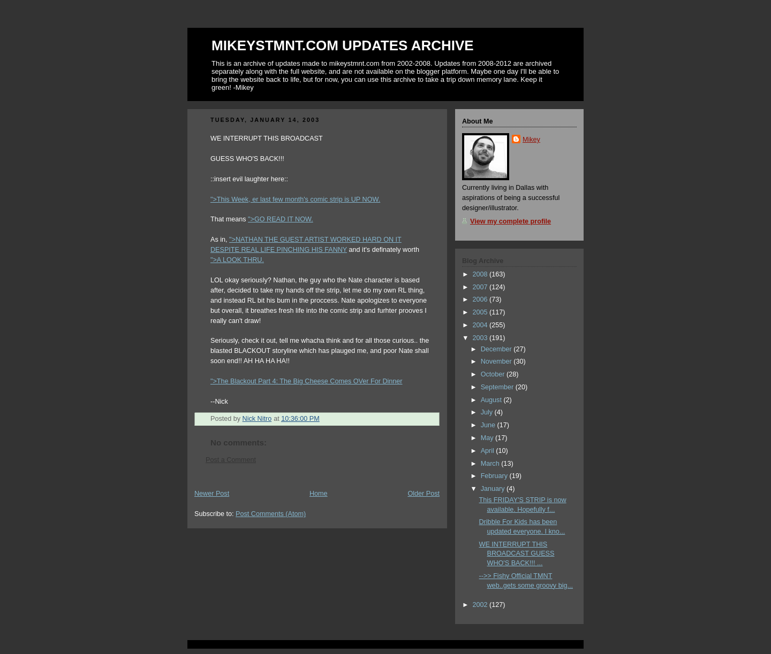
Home (318, 493)
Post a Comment (231, 460)
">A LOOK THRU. (237, 260)
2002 (481, 605)
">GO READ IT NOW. (280, 219)
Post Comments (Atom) (271, 514)
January (494, 489)
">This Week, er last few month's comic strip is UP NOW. (295, 199)
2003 (481, 338)
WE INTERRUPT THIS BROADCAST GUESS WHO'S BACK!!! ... (517, 554)
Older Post (423, 493)
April (488, 451)
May (488, 438)
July (488, 412)
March (491, 463)
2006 (481, 299)
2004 (481, 325)
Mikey (531, 139)
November (497, 361)
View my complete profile (510, 221)
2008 (481, 274)
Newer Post (211, 493)
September (498, 387)
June (489, 425)
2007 (481, 287)
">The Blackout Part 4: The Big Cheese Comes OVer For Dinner (306, 381)
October (494, 374)
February (495, 476)
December (497, 349)
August (492, 400)
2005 (481, 312)
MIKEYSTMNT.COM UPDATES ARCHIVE (342, 45)
